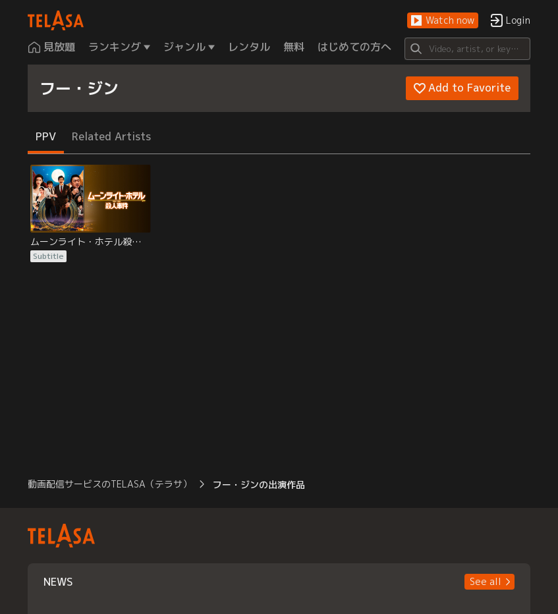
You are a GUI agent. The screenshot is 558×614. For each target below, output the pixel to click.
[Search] (467, 49)
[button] (442, 21)
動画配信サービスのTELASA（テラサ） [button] (110, 484)
